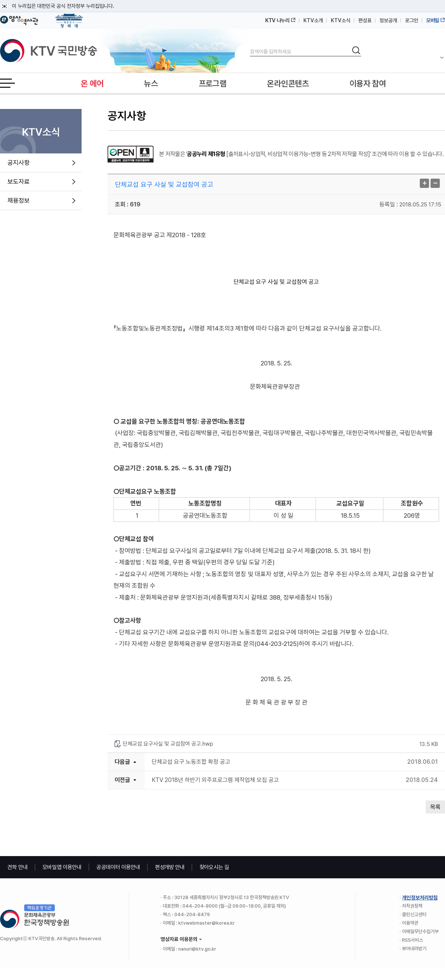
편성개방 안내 (170, 867)
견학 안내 (17, 867)
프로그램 (213, 83)
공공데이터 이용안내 (118, 867)
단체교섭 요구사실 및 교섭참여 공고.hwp (168, 743)
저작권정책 (412, 906)
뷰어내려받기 (414, 948)
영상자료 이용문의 (179, 939)
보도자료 (18, 181)
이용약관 (410, 923)
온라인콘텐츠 (288, 83)
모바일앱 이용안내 (62, 867)
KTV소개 (313, 20)
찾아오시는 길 (214, 867)
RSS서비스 (412, 940)
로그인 (411, 20)
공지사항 (18, 162)
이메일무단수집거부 (420, 931)
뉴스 (151, 83)
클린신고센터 (414, 914)
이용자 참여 (368, 83)
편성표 (365, 20)
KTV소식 (340, 20)
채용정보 (18, 200)
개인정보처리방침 (420, 898)
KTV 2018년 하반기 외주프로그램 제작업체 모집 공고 (215, 779)
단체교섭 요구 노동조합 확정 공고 (191, 761)
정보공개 (388, 20)
